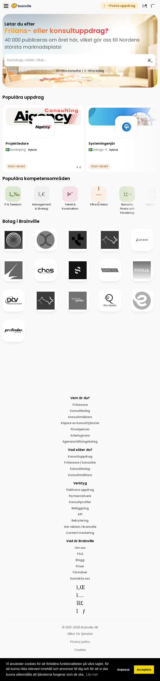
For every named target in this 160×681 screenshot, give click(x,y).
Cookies (80, 653)
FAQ (80, 556)
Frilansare (80, 405)
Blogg (80, 562)
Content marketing (80, 535)
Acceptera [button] (144, 669)
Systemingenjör (102, 143)
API (80, 516)
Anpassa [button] (123, 669)
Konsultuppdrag (80, 457)
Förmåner (80, 575)
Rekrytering (80, 522)
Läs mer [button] (92, 674)
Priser (80, 569)
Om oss (80, 550)
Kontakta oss (80, 581)
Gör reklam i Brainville (80, 529)
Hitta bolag (94, 71)
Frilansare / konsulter (80, 463)
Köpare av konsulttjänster (80, 423)
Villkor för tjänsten (80, 637)
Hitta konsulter (68, 71)
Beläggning (80, 510)
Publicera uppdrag (80, 491)
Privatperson (80, 430)
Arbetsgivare (80, 436)
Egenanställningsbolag (80, 442)
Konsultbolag (80, 411)
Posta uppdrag (119, 5)
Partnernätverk (80, 497)
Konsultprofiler (80, 504)
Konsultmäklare (80, 417)
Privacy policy (80, 645)
